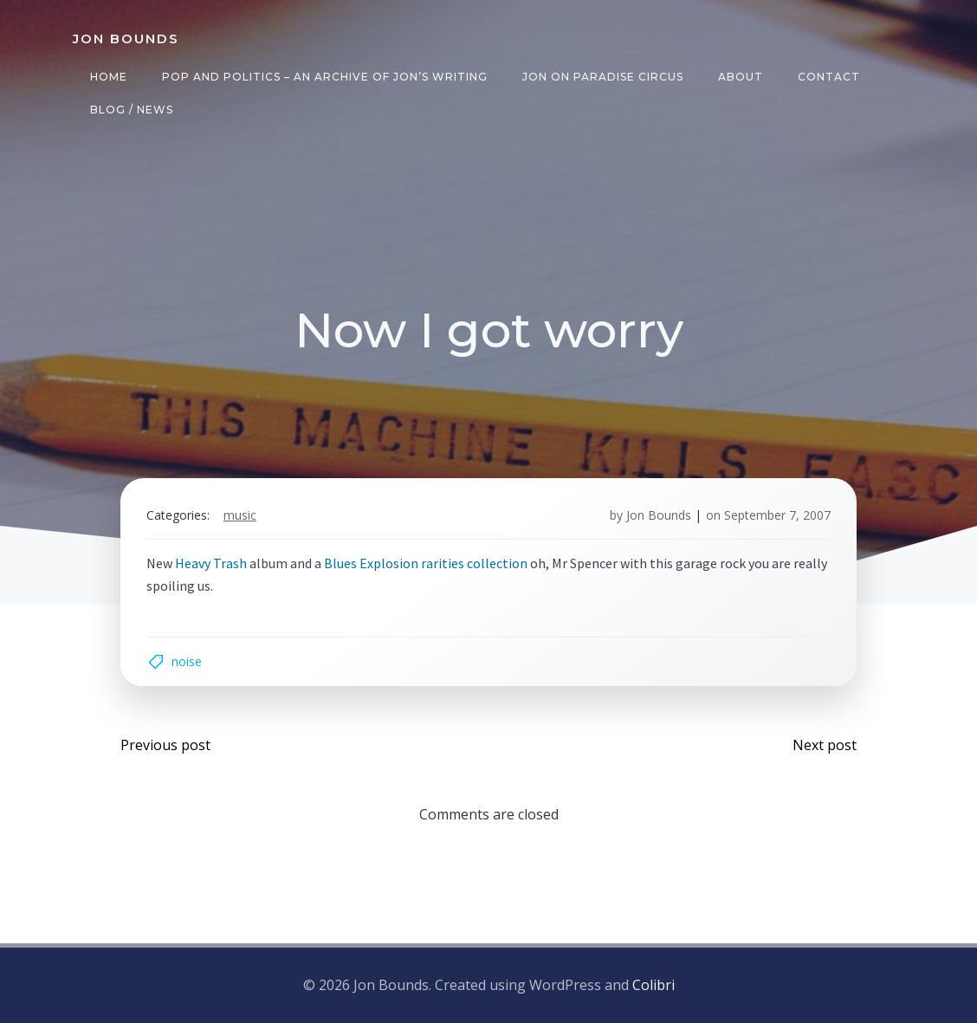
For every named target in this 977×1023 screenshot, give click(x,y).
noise (186, 661)
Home (108, 76)
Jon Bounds (658, 515)
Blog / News (131, 109)
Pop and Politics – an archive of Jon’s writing (325, 76)
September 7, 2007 (777, 515)
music (239, 515)
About (740, 76)
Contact (829, 76)
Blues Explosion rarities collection (425, 563)
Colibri (653, 984)
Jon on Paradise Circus (602, 76)
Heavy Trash (211, 563)
